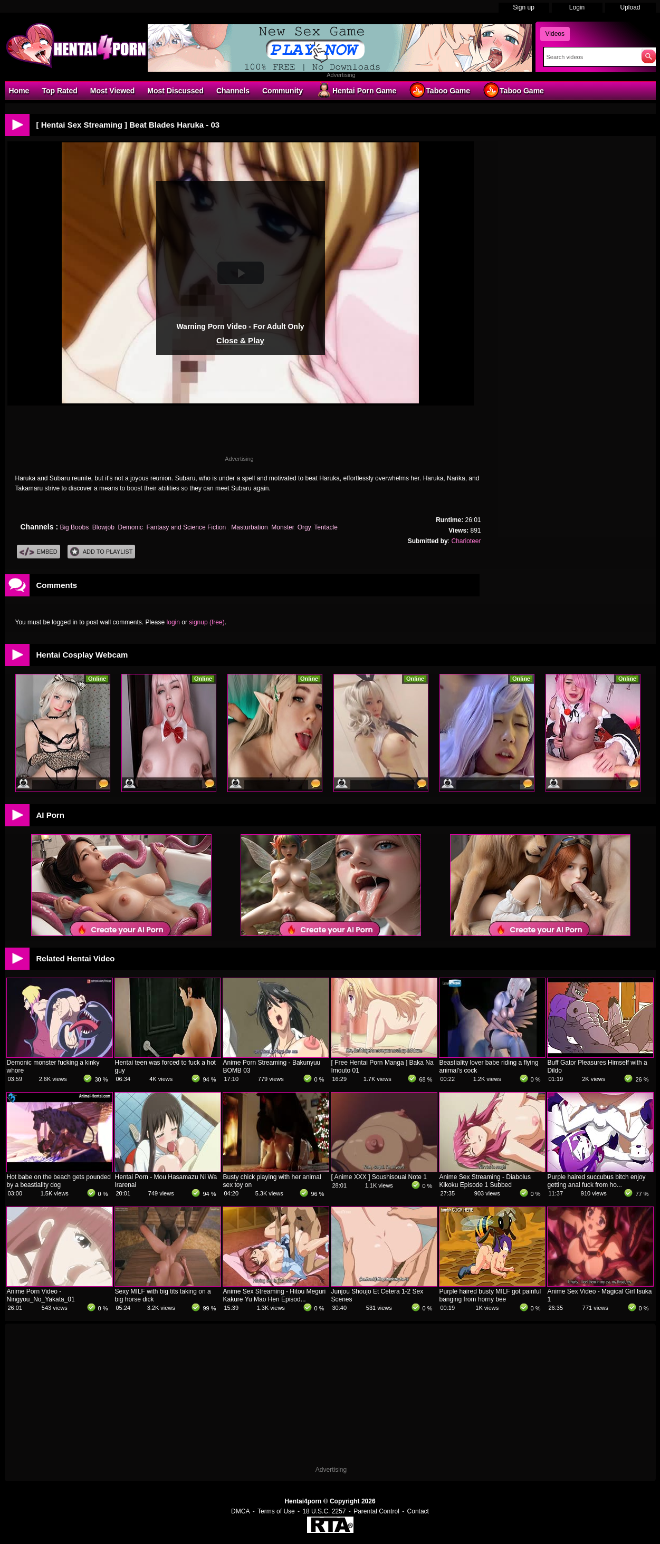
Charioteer (466, 541)
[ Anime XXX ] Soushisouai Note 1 (379, 1177)
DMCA (240, 1511)
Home (19, 90)
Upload (630, 7)
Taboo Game (439, 90)
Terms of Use (276, 1511)
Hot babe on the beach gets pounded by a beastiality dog (59, 1181)
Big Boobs (74, 527)
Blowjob (103, 527)
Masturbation (249, 527)
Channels (233, 90)
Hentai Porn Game (355, 90)
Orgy (304, 527)
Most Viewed (112, 90)
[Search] (590, 57)
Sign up (523, 7)
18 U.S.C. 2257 (324, 1511)
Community (282, 90)
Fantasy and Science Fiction (187, 527)
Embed (39, 552)
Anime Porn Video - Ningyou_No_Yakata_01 (41, 1295)
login (173, 622)
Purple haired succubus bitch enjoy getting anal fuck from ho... (597, 1181)
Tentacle (326, 527)
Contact (418, 1511)
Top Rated (59, 90)
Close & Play (240, 340)
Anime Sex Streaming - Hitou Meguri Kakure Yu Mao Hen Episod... (274, 1295)
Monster (282, 527)
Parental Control (376, 1511)
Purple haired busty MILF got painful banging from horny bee (490, 1295)
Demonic (130, 527)
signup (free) (206, 622)
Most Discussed (175, 90)
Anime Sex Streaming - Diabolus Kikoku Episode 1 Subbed (485, 1181)
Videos (555, 33)
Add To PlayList (101, 551)
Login (577, 7)
